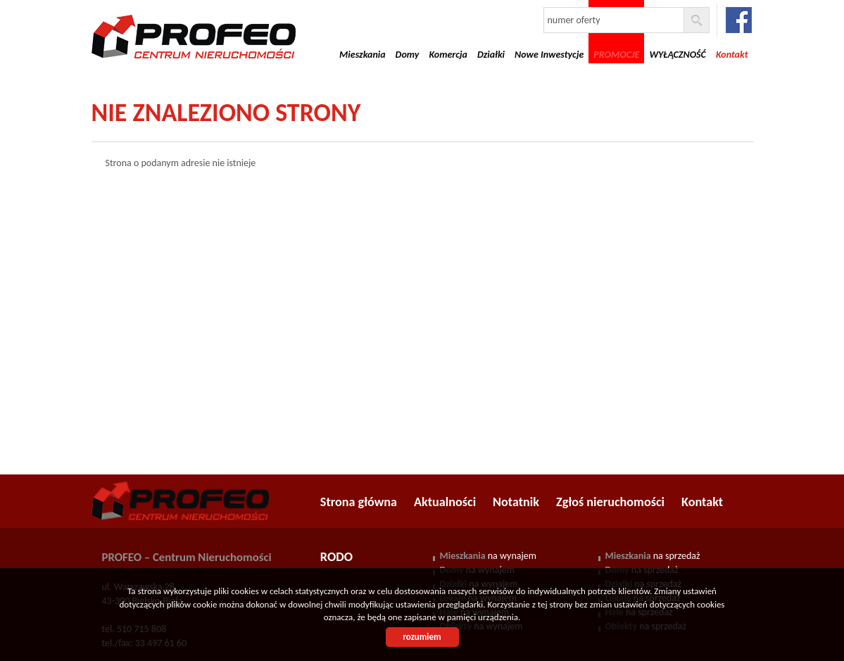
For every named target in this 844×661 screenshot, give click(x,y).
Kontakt (702, 502)
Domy (408, 55)
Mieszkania (362, 55)
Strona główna (358, 502)
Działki (491, 55)
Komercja (448, 55)
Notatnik (516, 502)
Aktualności (445, 502)
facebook (739, 20)
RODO (336, 557)
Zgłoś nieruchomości (610, 502)
